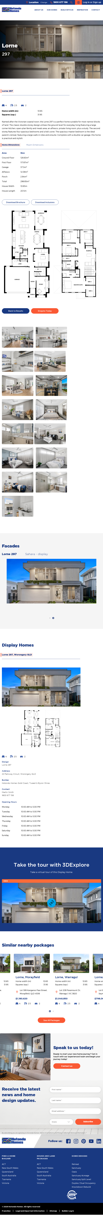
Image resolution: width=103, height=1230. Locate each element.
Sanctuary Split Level (81, 1194)
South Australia (9, 1191)
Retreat (75, 1179)
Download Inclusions (45, 202)
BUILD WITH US (67, 10)
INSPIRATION (82, 10)
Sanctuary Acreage (80, 1191)
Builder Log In (68, 1226)
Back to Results (15, 311)
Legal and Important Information (30, 1226)
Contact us (66, 1081)
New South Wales (10, 1183)
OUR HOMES (52, 10)
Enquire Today (45, 311)
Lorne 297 (7, 91)
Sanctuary (76, 1183)
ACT (4, 1179)
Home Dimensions (11, 145)
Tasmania (6, 1194)
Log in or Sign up (88, 2)
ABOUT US (38, 10)
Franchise (6, 1226)
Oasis (74, 1187)
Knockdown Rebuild (81, 1202)
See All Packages (51, 1035)
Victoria (5, 1198)
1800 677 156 (60, 2)
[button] (50, 1026)
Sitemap (53, 1226)
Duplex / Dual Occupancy (83, 1198)
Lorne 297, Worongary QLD (17, 670)
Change (43, 2)
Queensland (7, 1187)
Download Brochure (15, 202)
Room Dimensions (34, 145)
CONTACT (95, 10)
